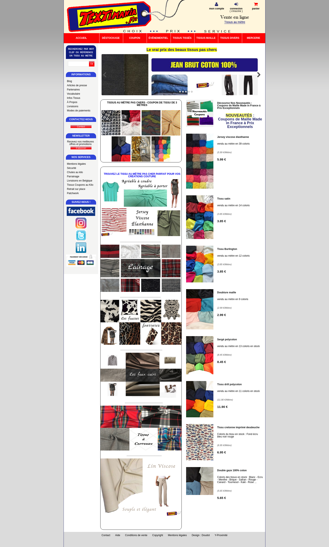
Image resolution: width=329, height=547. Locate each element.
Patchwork (73, 193)
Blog (69, 81)
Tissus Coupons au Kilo (80, 184)
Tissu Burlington (227, 249)
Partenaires (73, 89)
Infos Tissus (73, 98)
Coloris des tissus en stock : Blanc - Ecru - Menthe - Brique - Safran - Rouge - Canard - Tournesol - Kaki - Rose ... (240, 479)
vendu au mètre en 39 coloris (233, 143)
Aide (117, 535)
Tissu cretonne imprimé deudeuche (238, 427)
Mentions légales (76, 163)
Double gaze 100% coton (232, 470)
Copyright (157, 535)
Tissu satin (223, 198)
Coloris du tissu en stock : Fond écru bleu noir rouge (237, 435)
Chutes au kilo (75, 172)
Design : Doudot (201, 535)
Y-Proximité (221, 535)
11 (222, 407)
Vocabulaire (73, 93)
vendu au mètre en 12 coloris (233, 256)
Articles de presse (77, 85)
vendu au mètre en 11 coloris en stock (238, 391)
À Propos (72, 102)
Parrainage (73, 176)
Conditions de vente (136, 535)
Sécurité (71, 168)
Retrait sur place (76, 189)
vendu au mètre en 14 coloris (233, 205)
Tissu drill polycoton (229, 384)
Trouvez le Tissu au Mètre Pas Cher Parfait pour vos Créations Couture (142, 175)
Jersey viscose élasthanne (233, 137)
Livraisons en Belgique (79, 180)
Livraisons (72, 106)
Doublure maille (226, 292)
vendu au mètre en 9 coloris (232, 299)
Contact (106, 535)
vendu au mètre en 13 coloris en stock (238, 346)
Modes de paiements (78, 110)
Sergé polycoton (227, 339)
